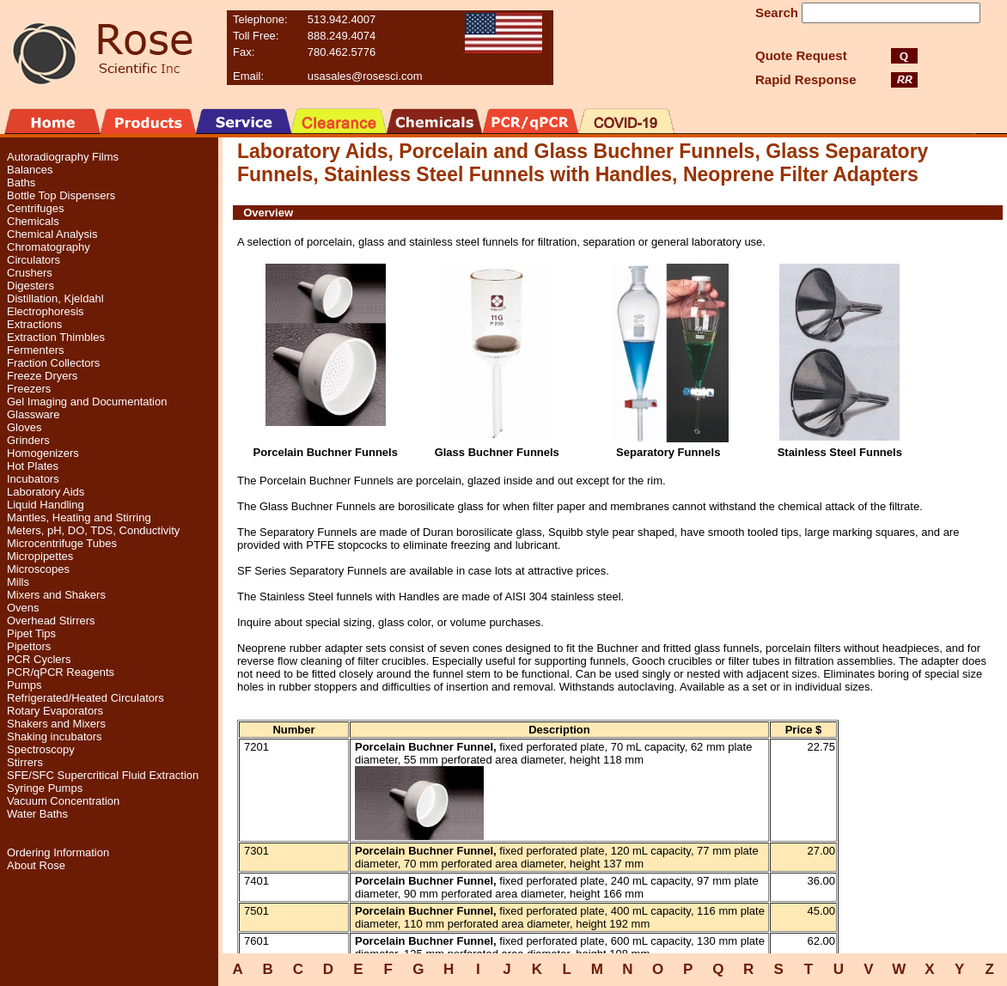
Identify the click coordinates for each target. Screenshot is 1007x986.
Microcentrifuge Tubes (62, 543)
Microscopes (38, 569)
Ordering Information (58, 852)
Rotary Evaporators (55, 710)
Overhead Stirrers (51, 620)
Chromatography (48, 246)
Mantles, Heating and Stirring (79, 517)
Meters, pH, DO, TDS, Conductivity (93, 530)
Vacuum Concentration (63, 800)
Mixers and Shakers (56, 594)
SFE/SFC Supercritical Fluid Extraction (102, 775)
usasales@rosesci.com (365, 76)
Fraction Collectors (53, 362)
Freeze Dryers (42, 375)
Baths (21, 182)
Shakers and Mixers (56, 723)
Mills (18, 581)
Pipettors (29, 646)
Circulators (33, 259)
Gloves (24, 427)
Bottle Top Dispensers (61, 195)
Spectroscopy (41, 749)
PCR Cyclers (38, 659)
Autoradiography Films (63, 156)
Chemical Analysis (52, 234)
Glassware (33, 414)
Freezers (29, 388)
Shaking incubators (54, 736)
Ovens (23, 607)
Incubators (33, 478)
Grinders (28, 440)
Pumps (24, 685)
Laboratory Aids (45, 491)
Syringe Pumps (44, 788)
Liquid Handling (45, 504)
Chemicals (33, 221)
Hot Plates (32, 466)
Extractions (34, 324)
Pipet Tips (31, 633)
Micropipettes (40, 556)
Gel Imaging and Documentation (87, 401)
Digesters (30, 285)
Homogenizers (43, 453)
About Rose (36, 865)
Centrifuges (35, 208)
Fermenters (35, 350)
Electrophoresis (45, 311)
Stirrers (25, 762)
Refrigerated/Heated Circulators (85, 697)
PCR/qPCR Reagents (60, 672)
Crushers (29, 272)
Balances (29, 169)
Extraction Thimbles (56, 337)
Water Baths (37, 813)
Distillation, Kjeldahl (55, 298)
